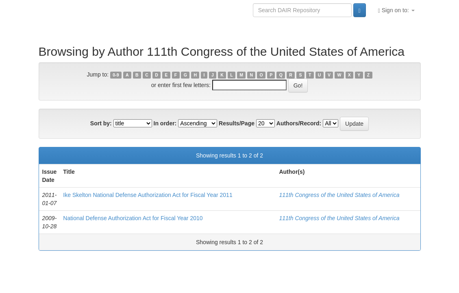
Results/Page (237, 123)
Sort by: (101, 123)
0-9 (116, 74)
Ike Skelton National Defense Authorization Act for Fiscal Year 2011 (147, 195)
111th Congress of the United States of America (339, 195)
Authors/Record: (298, 123)
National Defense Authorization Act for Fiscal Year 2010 (132, 218)
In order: (165, 123)
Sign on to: (396, 10)
